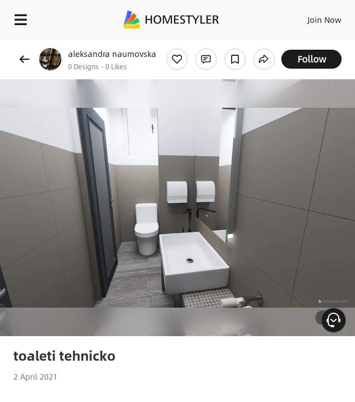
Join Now (325, 19)
